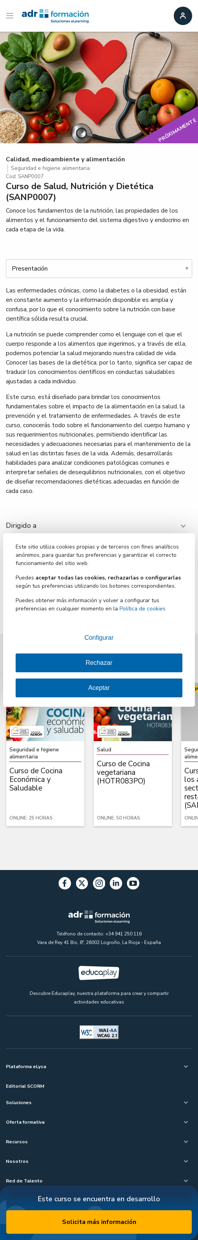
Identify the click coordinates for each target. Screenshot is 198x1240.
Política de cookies (143, 608)
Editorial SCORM (25, 1086)
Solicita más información (99, 1222)
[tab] (99, 525)
